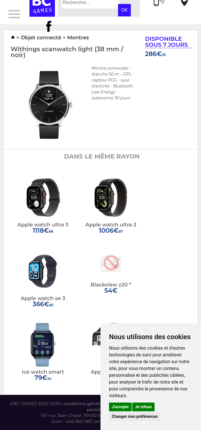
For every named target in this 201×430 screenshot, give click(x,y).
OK (124, 10)
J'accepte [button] (120, 407)
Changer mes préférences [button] (135, 416)
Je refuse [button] (143, 407)
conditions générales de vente (95, 403)
